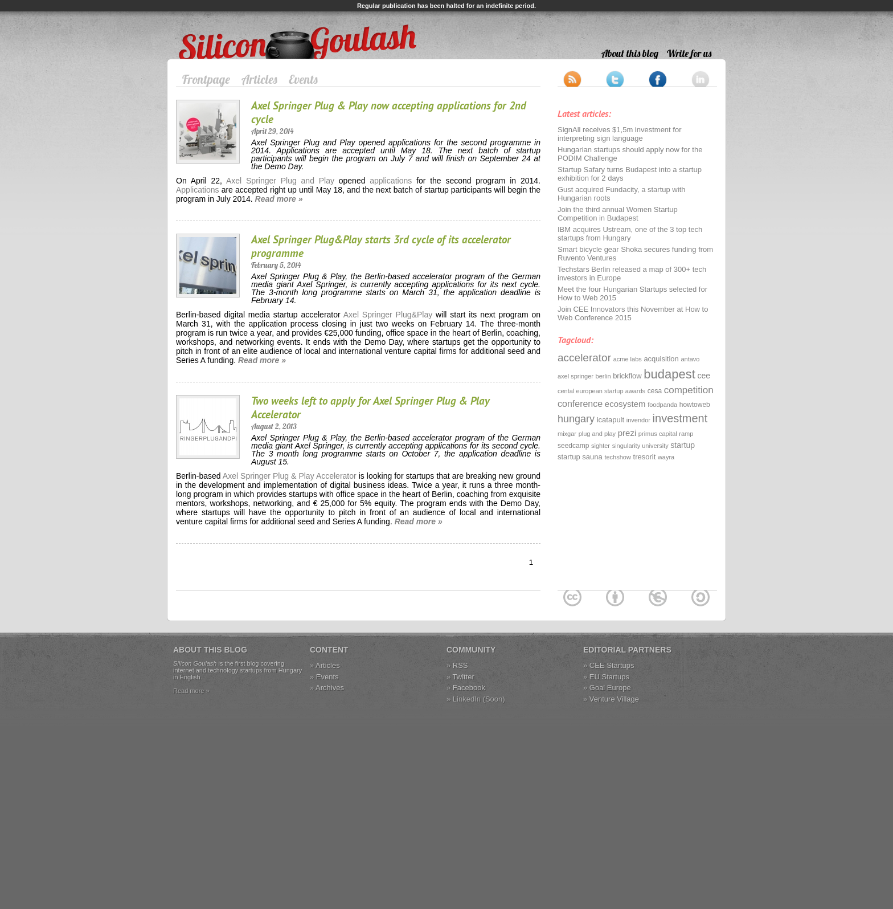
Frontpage (206, 79)
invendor (638, 420)
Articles (259, 79)
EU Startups (609, 676)
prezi (627, 433)
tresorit (644, 457)
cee (704, 375)
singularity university (640, 445)
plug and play (597, 433)
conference (580, 404)
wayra (666, 457)
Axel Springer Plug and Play (280, 180)
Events (303, 79)
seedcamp (573, 446)
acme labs (627, 359)
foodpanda (662, 404)
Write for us (689, 53)
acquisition (661, 358)
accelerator (584, 358)
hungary (576, 419)
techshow (617, 457)
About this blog (629, 53)
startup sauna (580, 457)
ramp (686, 433)
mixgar (567, 433)
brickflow (627, 376)
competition (689, 390)
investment (680, 418)
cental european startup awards (601, 391)
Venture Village (614, 699)
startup (682, 445)
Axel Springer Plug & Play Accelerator (290, 475)
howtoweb (694, 405)
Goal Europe (610, 687)
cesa (655, 391)
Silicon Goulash (207, 29)
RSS (460, 665)
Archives (330, 687)
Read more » (279, 198)
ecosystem (625, 404)
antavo (690, 359)
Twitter (463, 676)
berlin (603, 376)
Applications (197, 189)
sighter (600, 445)
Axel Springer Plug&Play (386, 314)
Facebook (469, 687)
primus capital (657, 433)
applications (391, 180)
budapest (669, 374)
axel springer (575, 376)
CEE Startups (611, 665)
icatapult (610, 419)
